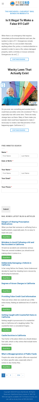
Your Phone (7, 187)
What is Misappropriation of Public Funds (19, 354)
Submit (6, 209)
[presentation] (17, 203)
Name (4, 152)
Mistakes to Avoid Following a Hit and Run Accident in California (18, 243)
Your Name (6, 170)
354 (18, 375)
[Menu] (3, 3)
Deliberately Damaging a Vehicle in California (16, 264)
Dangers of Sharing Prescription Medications (15, 223)
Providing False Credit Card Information (19, 296)
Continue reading (19, 59)
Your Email (6, 178)
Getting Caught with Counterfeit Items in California (19, 316)
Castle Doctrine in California (14, 335)
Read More (6, 237)
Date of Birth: (7, 161)
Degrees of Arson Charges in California (18, 283)
